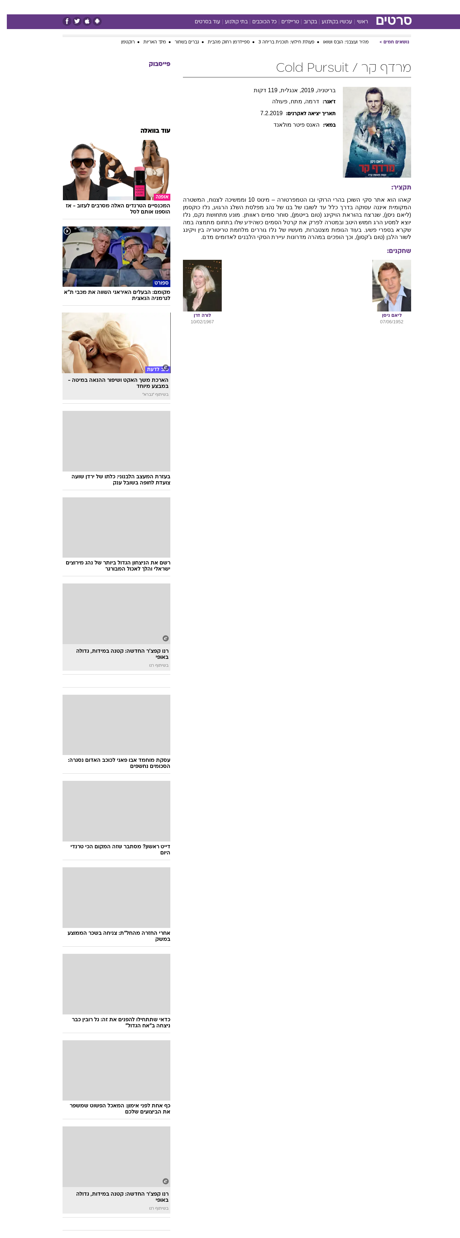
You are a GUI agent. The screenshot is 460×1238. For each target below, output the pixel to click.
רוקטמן (121, 42)
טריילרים (283, 22)
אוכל (234, 7)
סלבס (273, 7)
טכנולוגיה (160, 7)
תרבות (295, 7)
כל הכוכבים (257, 22)
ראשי (355, 22)
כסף (253, 7)
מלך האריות (148, 42)
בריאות (212, 7)
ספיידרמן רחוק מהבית (222, 42)
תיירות (187, 7)
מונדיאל (321, 7)
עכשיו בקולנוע (330, 22)
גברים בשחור (180, 42)
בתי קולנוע (229, 22)
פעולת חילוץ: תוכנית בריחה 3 (280, 42)
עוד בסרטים (200, 22)
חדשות (371, 7)
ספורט (346, 7)
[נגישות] (9, 7)
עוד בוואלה (149, 131)
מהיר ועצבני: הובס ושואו (339, 42)
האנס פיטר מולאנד (290, 125)
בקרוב (303, 22)
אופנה (134, 7)
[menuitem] (366, 7)
